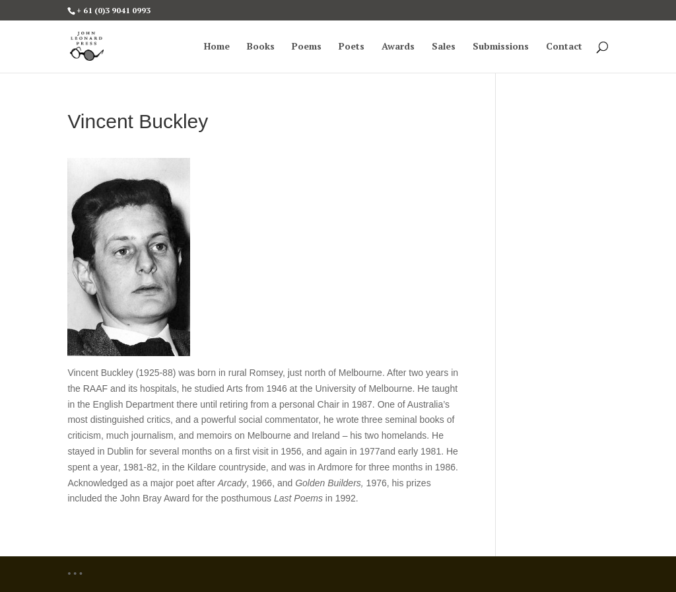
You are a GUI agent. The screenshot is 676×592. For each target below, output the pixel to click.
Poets (351, 47)
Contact (564, 47)
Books (261, 47)
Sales (444, 47)
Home (217, 47)
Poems (306, 47)
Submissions (501, 47)
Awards (398, 47)
